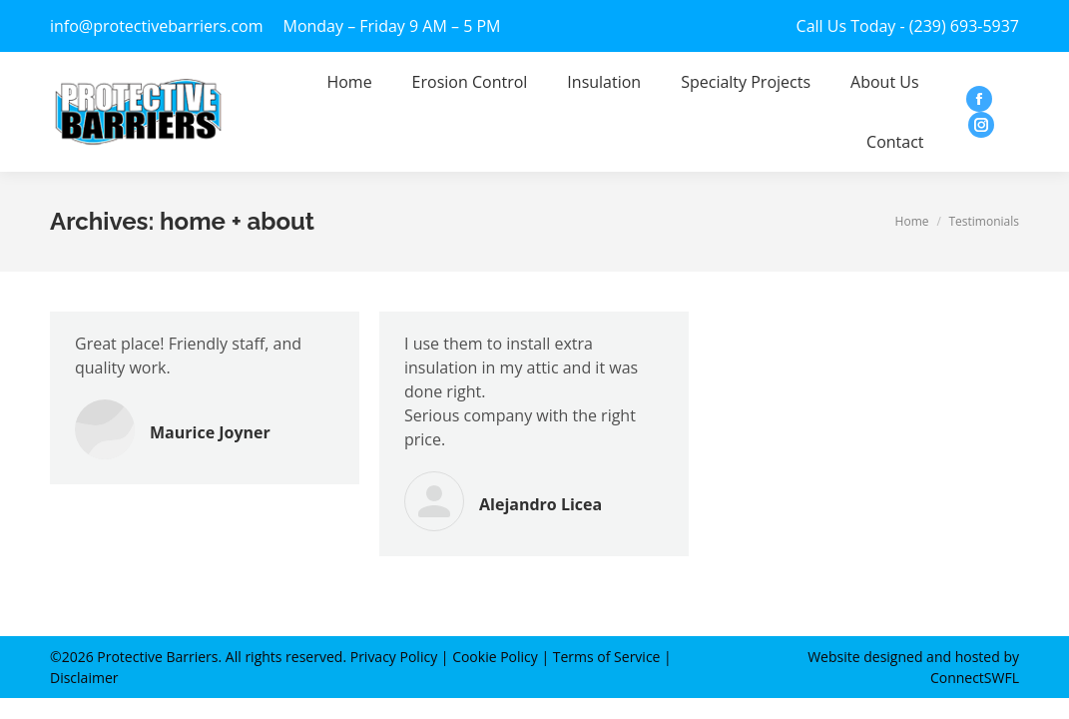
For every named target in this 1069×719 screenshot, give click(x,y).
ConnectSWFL (974, 677)
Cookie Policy (495, 656)
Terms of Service (607, 656)
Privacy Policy (393, 656)
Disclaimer (84, 677)
